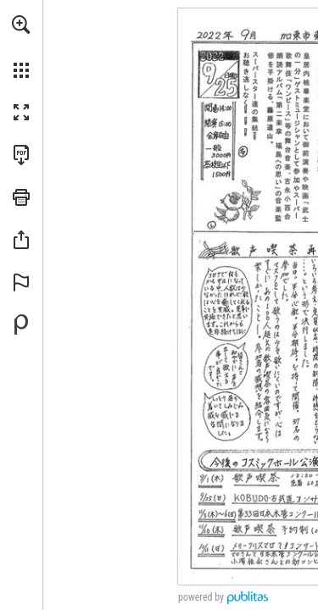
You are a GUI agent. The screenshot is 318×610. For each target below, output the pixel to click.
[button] (21, 24)
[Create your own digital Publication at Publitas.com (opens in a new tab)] (21, 324)
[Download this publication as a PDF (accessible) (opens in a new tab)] (21, 155)
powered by (201, 597)
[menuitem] (21, 46)
